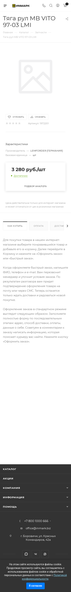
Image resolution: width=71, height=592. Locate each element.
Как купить (15, 226)
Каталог (9, 469)
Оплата (39, 226)
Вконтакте (36, 554)
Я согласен (35, 585)
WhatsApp (45, 554)
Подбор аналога (35, 186)
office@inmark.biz (38, 528)
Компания (11, 487)
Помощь (10, 506)
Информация (13, 497)
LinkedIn (26, 554)
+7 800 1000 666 (36, 521)
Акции (8, 478)
